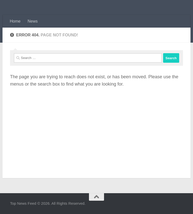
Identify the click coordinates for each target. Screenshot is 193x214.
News (33, 21)
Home (15, 21)
